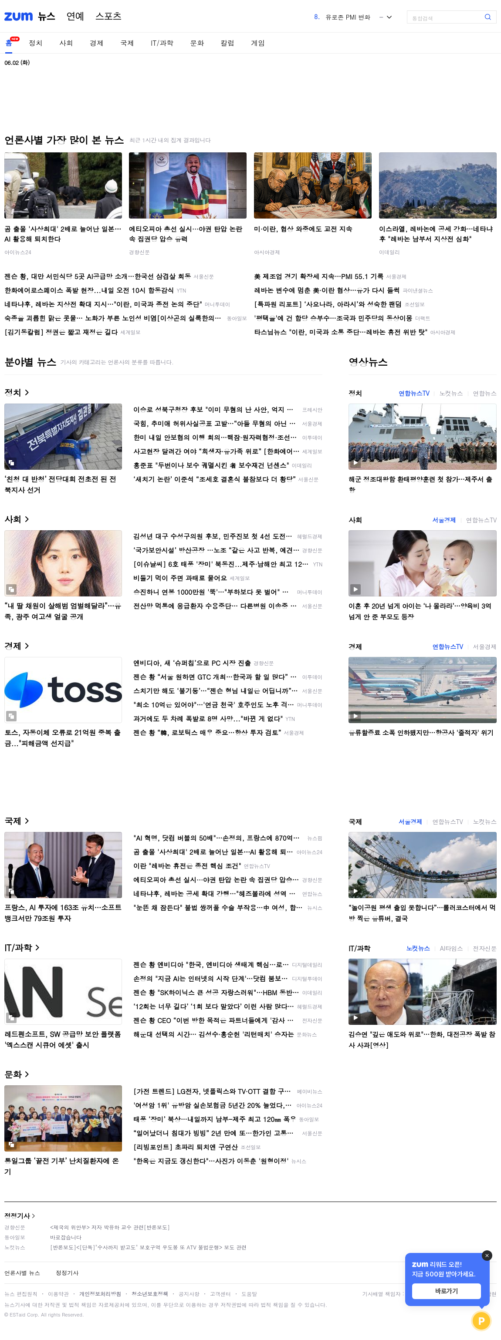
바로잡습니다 (65, 1237)
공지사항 (189, 1293)
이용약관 (58, 1293)
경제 (97, 43)
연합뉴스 (485, 393)
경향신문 (139, 252)
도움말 (249, 1293)
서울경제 (444, 519)
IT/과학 (162, 43)
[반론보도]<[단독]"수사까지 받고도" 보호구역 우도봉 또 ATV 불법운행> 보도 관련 (148, 1247)
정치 (36, 43)
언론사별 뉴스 (22, 1273)
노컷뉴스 (451, 393)
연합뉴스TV (414, 393)
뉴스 (46, 16)
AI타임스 (451, 948)
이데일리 (389, 252)
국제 (127, 43)
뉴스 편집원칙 (20, 1293)
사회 (66, 43)
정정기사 (17, 1215)
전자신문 (485, 948)
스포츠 (108, 16)
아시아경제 (267, 252)
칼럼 (227, 43)
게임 (258, 43)
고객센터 (220, 1293)
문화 (197, 43)
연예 (75, 16)
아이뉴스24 (17, 252)
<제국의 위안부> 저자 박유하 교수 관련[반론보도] (110, 1227)
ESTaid (17, 1314)
